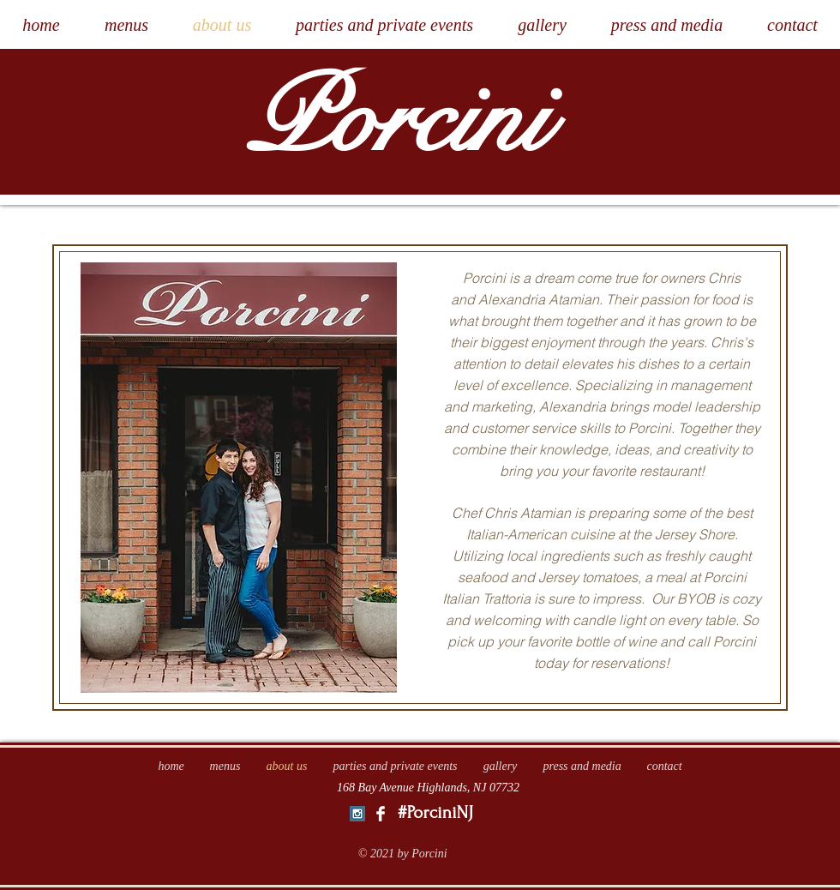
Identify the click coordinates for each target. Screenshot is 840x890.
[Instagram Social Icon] (357, 813)
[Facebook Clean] (380, 813)
